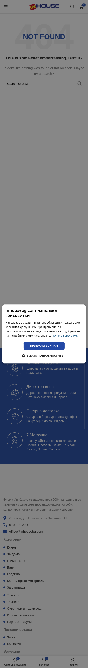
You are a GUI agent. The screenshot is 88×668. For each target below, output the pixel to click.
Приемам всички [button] (44, 346)
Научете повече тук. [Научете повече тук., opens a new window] (65, 335)
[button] (44, 356)
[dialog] (44, 334)
